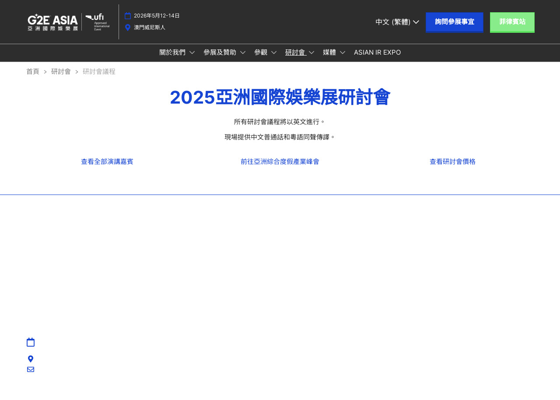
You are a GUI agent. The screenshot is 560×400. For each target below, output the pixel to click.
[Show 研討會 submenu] (311, 61)
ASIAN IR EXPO (377, 60)
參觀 (261, 60)
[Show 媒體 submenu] (342, 61)
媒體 (330, 60)
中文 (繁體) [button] (397, 25)
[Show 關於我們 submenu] (192, 61)
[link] (107, 170)
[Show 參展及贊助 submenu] (242, 61)
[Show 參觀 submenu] (273, 61)
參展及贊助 (220, 60)
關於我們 (173, 60)
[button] (454, 26)
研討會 (296, 60)
